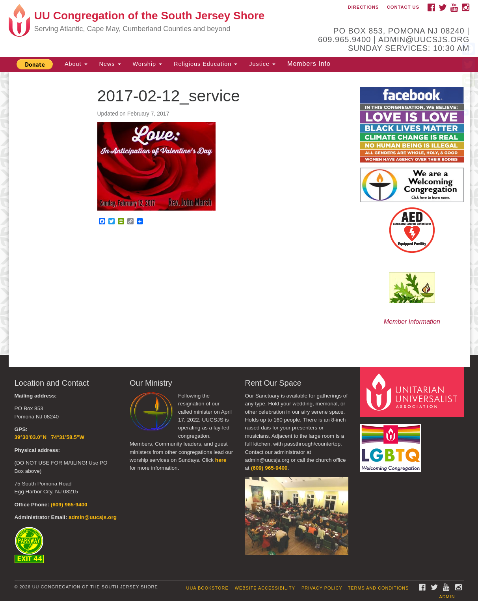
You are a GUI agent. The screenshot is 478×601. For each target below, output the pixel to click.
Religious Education (205, 64)
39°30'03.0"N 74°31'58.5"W (50, 437)
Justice (262, 64)
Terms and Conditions (378, 588)
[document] (239, 213)
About (76, 64)
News (110, 64)
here (221, 460)
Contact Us (403, 7)
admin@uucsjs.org (93, 517)
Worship (147, 64)
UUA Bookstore (207, 588)
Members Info (309, 63)
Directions (363, 7)
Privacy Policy (321, 588)
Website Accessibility (265, 588)
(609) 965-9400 (69, 505)
